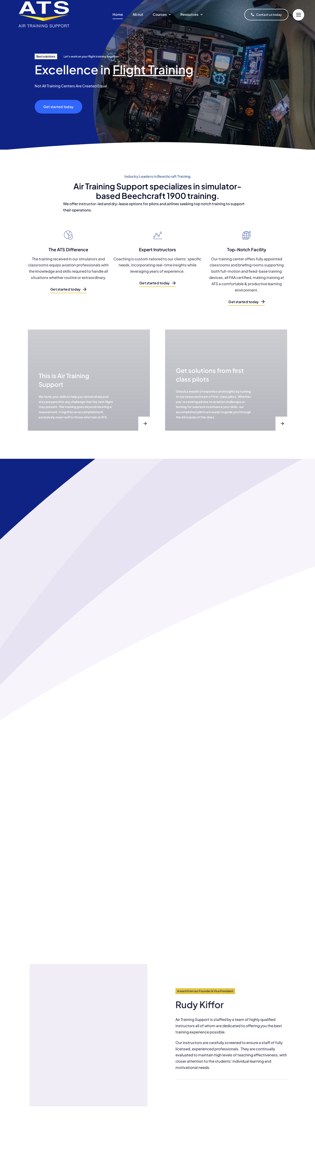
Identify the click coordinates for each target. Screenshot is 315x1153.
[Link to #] (298, 15)
